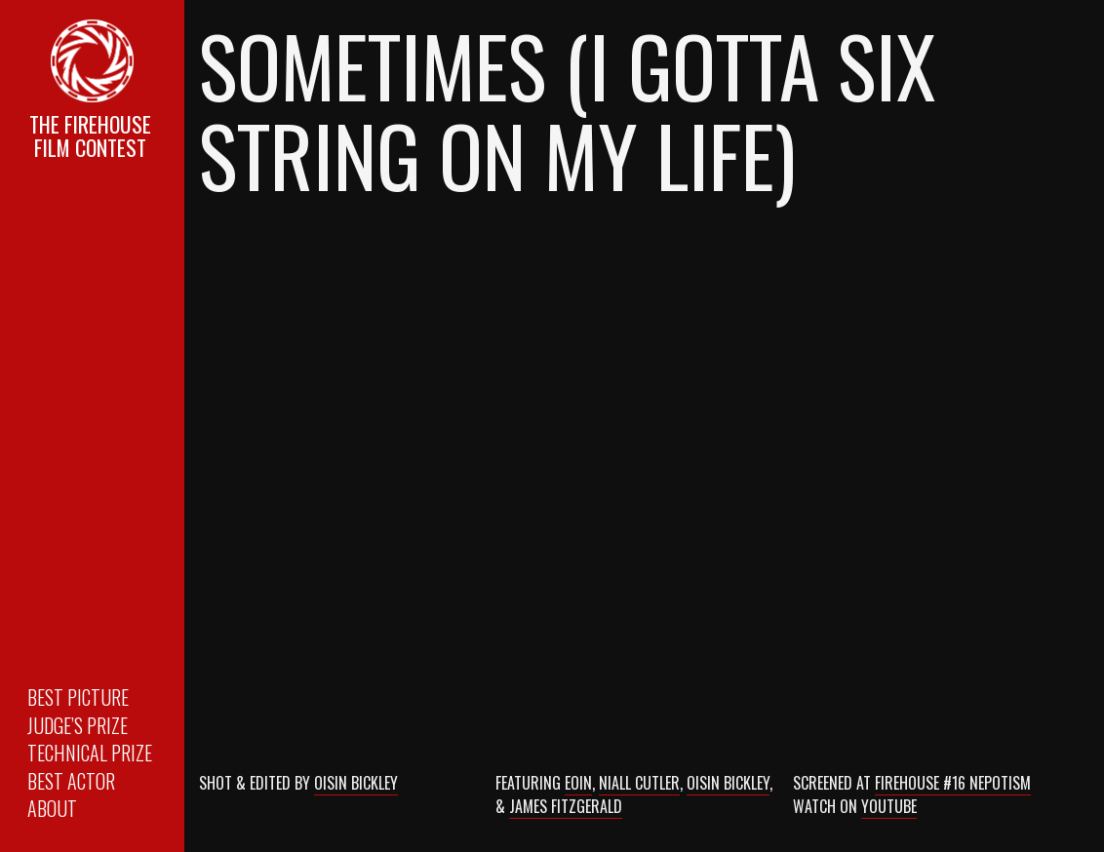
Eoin (578, 782)
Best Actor (71, 780)
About (52, 808)
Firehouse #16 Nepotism (953, 782)
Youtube (889, 806)
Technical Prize (89, 752)
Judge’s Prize (77, 725)
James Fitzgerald (565, 806)
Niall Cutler (639, 782)
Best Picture (78, 697)
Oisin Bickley (356, 782)
